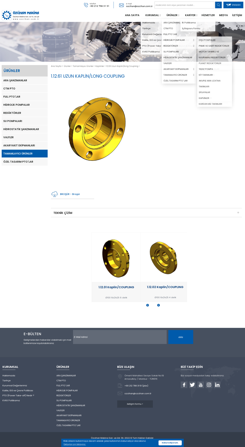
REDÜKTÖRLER (12, 113)
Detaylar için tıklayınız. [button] (75, 444)
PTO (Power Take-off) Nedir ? (18, 395)
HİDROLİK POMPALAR (16, 105)
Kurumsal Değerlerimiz (14, 385)
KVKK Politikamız (11, 400)
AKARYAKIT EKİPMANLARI (19, 145)
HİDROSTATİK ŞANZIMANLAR (21, 129)
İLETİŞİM (237, 15)
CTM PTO (9, 88)
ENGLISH (233, 4)
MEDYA (223, 15)
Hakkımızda (8, 375)
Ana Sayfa (56, 66)
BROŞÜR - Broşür (65, 194)
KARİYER (190, 15)
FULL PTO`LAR (11, 96)
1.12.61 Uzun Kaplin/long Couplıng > (123, 66)
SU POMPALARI (12, 121)
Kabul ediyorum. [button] (170, 443)
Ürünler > (68, 66)
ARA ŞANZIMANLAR (15, 80)
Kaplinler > (100, 66)
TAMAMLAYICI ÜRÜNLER (18, 153)
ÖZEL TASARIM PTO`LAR (18, 161)
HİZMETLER (208, 15)
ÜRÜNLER (171, 15)
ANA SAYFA (132, 15)
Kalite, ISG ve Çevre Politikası (17, 390)
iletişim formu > (135, 404)
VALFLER (8, 137)
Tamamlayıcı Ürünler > (84, 66)
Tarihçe (6, 380)
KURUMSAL (152, 15)
